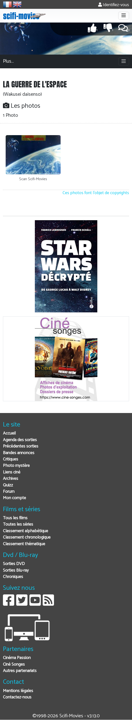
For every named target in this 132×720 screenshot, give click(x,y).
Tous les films (15, 518)
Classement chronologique (27, 537)
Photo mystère (16, 465)
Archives (10, 478)
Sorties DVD (14, 563)
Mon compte (14, 498)
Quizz (8, 485)
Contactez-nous (17, 697)
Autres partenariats (20, 670)
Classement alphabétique (25, 531)
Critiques (10, 459)
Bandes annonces (18, 453)
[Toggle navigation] (123, 16)
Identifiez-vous (113, 5)
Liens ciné (11, 472)
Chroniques (13, 576)
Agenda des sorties (20, 440)
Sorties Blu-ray (16, 570)
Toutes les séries (18, 524)
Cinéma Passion (17, 657)
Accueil (9, 433)
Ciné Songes (14, 664)
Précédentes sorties (20, 446)
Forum (8, 491)
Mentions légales (18, 691)
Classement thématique (24, 544)
